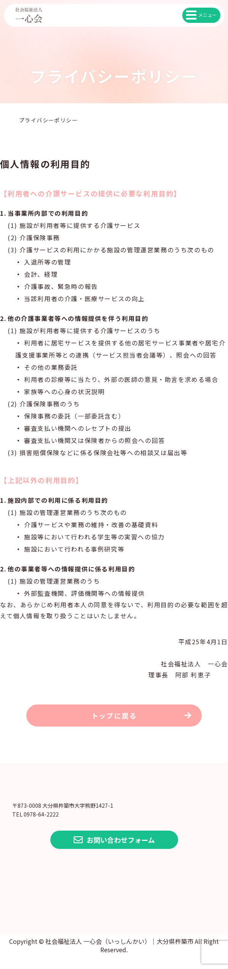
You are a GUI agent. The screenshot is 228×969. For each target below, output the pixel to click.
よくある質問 (42, 917)
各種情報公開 (42, 895)
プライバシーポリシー (61, 873)
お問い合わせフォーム (114, 852)
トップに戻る (114, 719)
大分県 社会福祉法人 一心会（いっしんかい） (114, 798)
